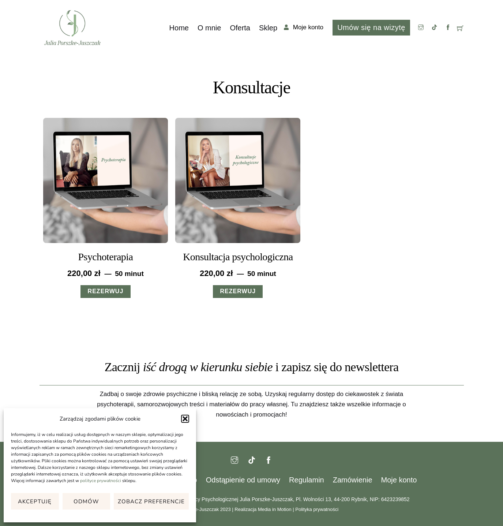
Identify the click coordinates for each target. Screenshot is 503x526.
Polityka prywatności (316, 509)
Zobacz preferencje (151, 501)
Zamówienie (352, 480)
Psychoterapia (105, 256)
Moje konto (399, 480)
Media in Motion (275, 509)
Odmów (86, 501)
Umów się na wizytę (371, 27)
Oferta (240, 28)
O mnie (209, 28)
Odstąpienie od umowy (243, 480)
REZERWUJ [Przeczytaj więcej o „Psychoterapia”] (106, 291)
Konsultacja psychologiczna (238, 256)
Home (179, 28)
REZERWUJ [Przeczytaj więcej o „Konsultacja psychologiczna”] (238, 291)
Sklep (268, 28)
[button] (185, 418)
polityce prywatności (100, 481)
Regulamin (306, 480)
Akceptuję (35, 501)
